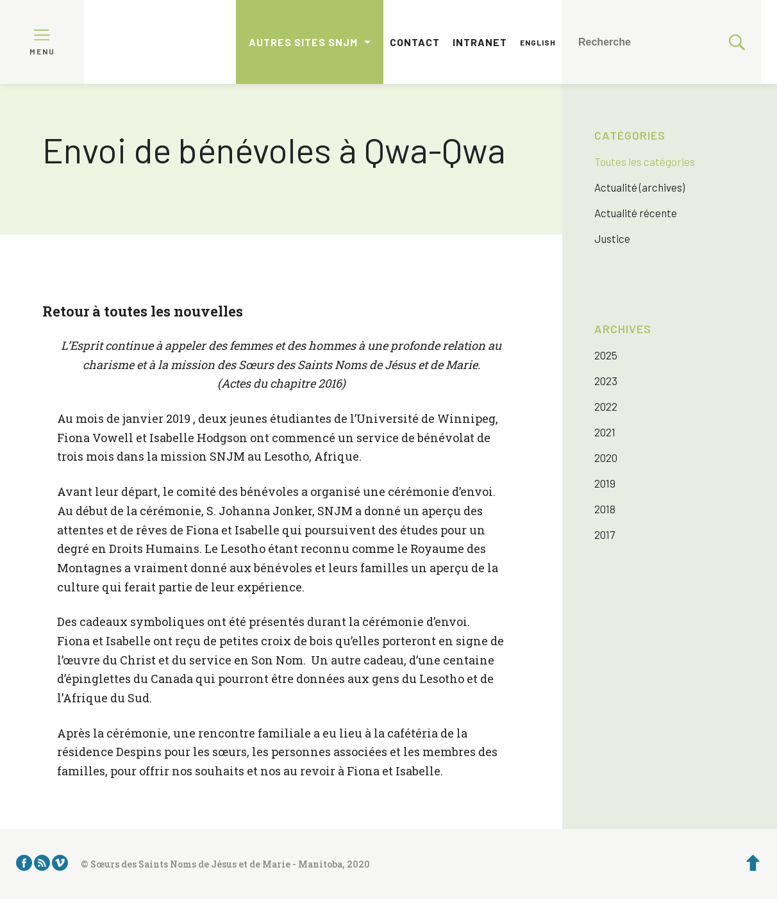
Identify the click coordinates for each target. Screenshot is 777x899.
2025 (605, 355)
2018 (604, 508)
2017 (604, 534)
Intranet (480, 42)
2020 (605, 457)
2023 (605, 380)
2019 (604, 483)
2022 (605, 406)
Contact (415, 42)
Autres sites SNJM (303, 42)
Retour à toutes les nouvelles (142, 311)
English (538, 42)
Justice (612, 238)
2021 (604, 431)
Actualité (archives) (639, 187)
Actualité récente (635, 212)
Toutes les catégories (644, 161)
